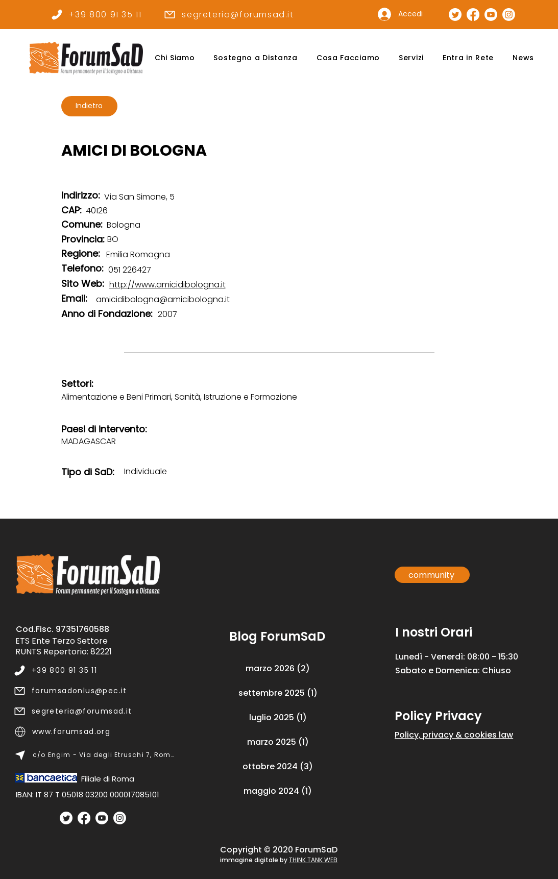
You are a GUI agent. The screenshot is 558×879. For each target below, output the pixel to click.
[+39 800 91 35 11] (96, 14)
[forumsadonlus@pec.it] (94, 690)
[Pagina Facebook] (473, 14)
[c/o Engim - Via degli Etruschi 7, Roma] (95, 755)
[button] (175, 57)
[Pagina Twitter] (455, 14)
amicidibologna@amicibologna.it (163, 299)
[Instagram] (119, 818)
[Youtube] (101, 818)
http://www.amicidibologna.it (167, 284)
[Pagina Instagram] (508, 14)
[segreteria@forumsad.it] (229, 14)
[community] (432, 575)
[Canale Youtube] (490, 14)
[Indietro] (89, 106)
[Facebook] (84, 818)
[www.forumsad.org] (95, 731)
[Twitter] (66, 818)
